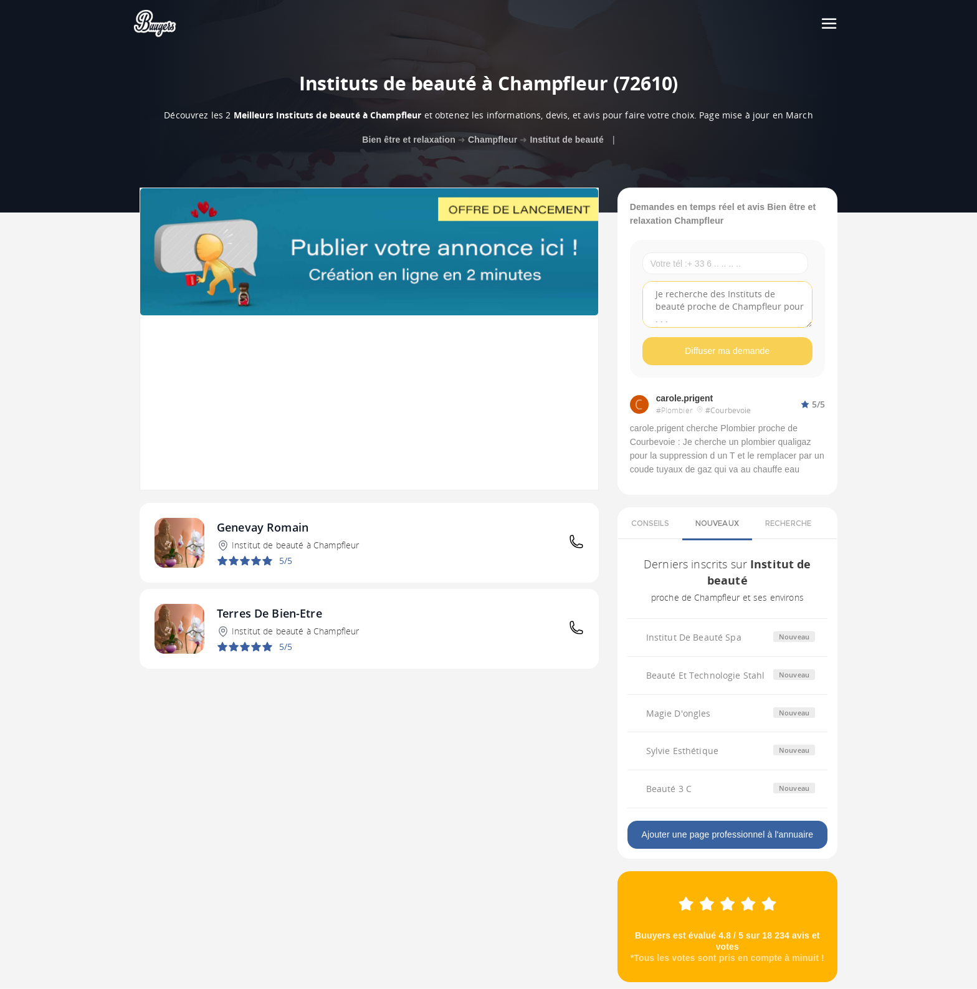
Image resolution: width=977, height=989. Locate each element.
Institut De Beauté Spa (693, 637)
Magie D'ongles (678, 713)
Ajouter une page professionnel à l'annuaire (727, 835)
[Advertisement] (369, 402)
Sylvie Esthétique (682, 751)
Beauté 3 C (669, 789)
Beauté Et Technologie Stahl (705, 675)
